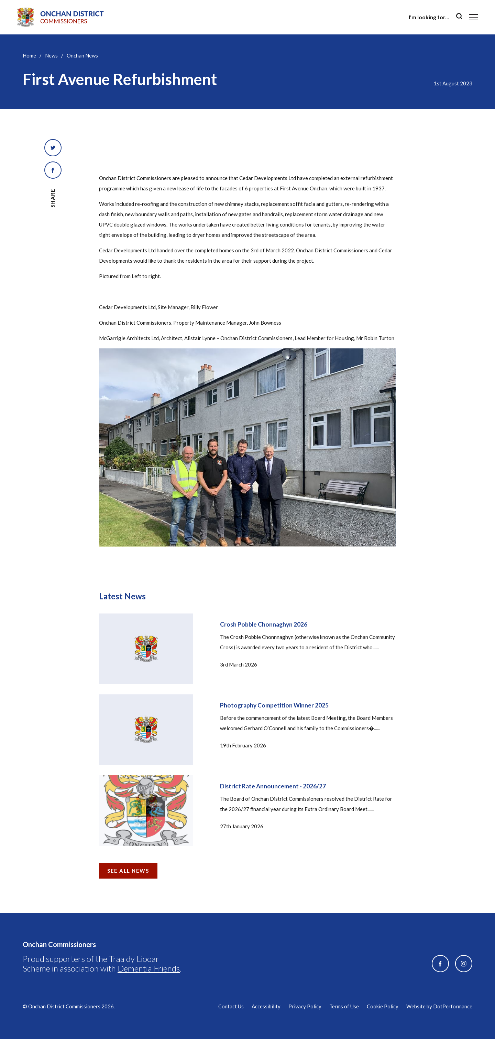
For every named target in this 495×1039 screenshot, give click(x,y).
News (51, 55)
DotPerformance (452, 1006)
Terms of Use (344, 1006)
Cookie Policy (382, 1006)
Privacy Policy (304, 1006)
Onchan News (82, 55)
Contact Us (231, 1006)
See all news (128, 871)
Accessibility (266, 1006)
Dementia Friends (149, 968)
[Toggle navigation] (473, 17)
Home (29, 55)
